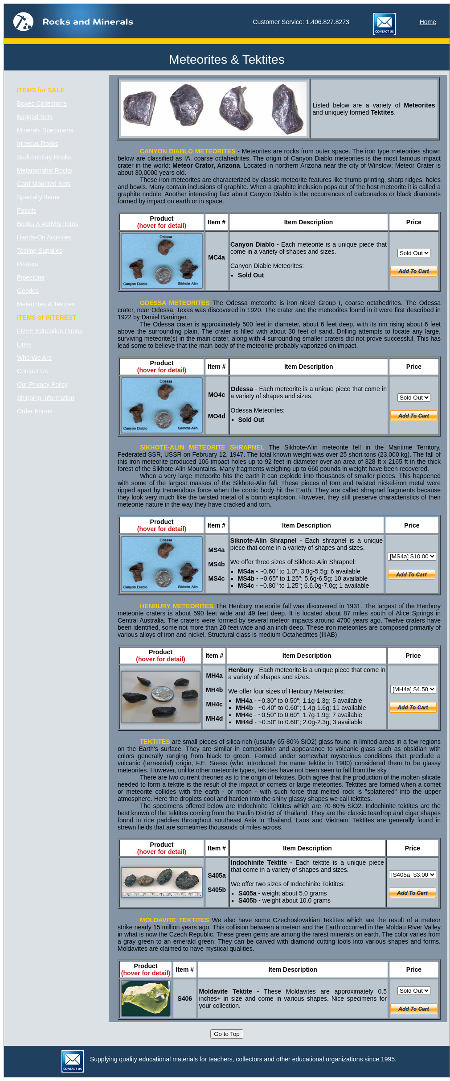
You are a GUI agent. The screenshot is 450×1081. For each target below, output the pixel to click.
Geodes (28, 290)
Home (428, 21)
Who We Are (34, 357)
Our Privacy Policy (42, 384)
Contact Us (32, 371)
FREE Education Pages (49, 330)
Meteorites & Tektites (46, 304)
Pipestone (31, 277)
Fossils (27, 210)
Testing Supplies (39, 250)
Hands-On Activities (44, 237)
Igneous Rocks (37, 143)
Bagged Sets (35, 116)
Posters (27, 264)
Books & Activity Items (47, 223)
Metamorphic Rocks (44, 170)
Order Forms (34, 411)
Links (24, 344)
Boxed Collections (42, 103)
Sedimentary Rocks (44, 157)
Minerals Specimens (45, 130)
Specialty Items (38, 197)
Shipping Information (45, 397)
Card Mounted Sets (44, 183)
